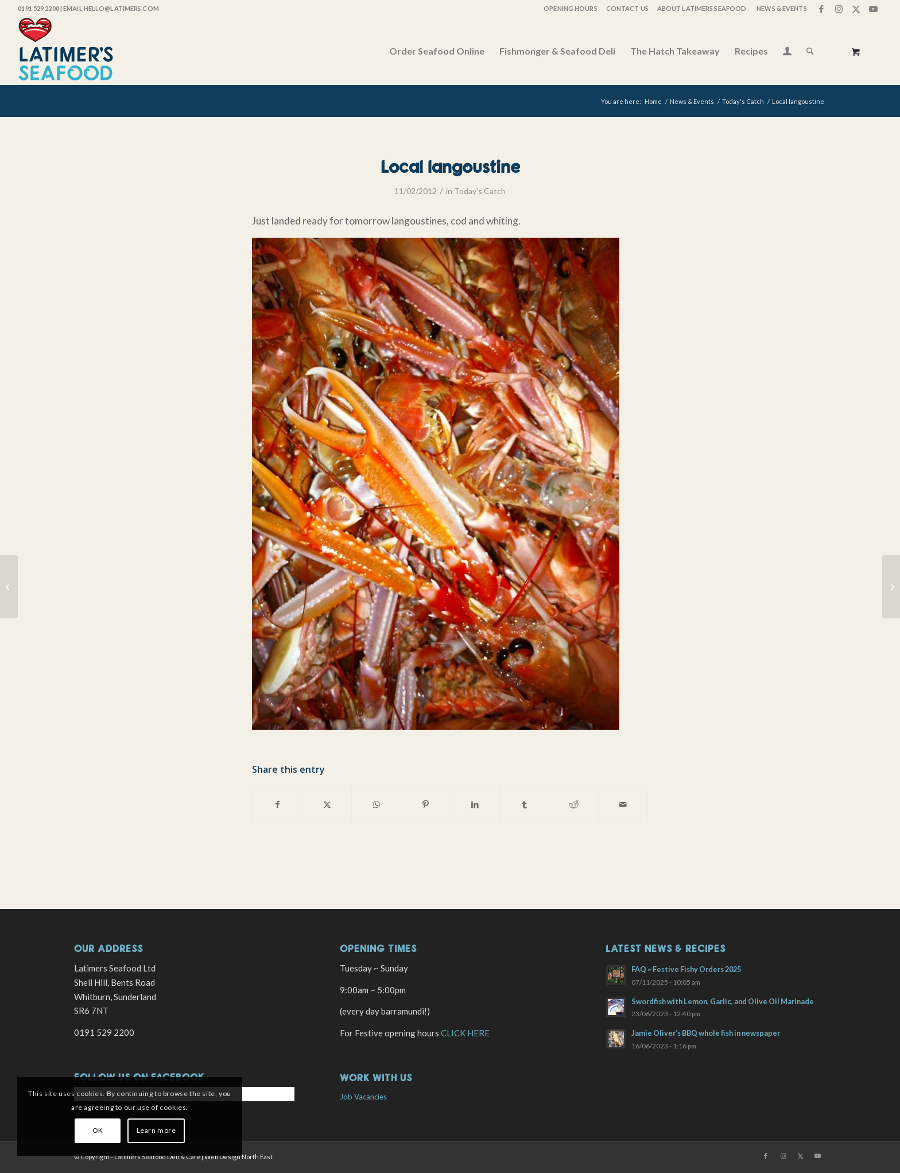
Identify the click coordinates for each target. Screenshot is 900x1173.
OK (97, 1130)
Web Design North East (238, 1156)
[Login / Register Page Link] (787, 52)
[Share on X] (326, 804)
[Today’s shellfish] (9, 586)
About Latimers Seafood (701, 8)
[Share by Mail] (623, 804)
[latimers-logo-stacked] (66, 51)
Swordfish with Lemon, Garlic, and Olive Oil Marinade (722, 1001)
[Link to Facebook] (821, 8)
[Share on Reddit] (573, 804)
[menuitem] (570, 8)
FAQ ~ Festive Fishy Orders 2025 (686, 969)
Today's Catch (480, 191)
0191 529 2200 (38, 8)
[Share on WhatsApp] (376, 804)
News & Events (781, 8)
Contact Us (627, 8)
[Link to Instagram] (839, 8)
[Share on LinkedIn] (475, 804)
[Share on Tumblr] (524, 804)
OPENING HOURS (570, 8)
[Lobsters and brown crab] (891, 586)
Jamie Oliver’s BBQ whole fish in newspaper (705, 1032)
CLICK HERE (465, 1033)
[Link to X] (856, 8)
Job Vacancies (363, 1096)
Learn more (156, 1130)
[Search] (810, 51)
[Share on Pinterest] (425, 804)
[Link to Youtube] (873, 8)
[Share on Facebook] (277, 804)
